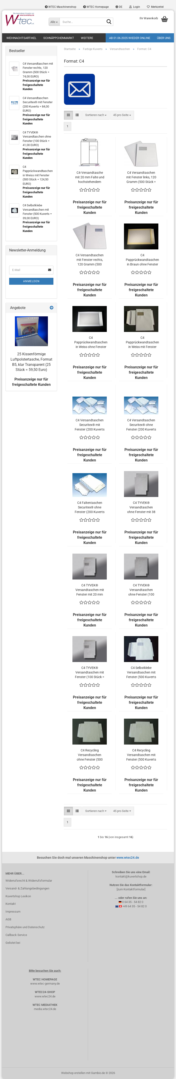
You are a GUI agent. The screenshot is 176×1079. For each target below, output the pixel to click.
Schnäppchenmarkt (58, 38)
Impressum (13, 911)
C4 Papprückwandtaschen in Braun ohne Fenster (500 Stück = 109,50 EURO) (142, 260)
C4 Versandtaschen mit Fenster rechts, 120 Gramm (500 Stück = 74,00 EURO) (89, 260)
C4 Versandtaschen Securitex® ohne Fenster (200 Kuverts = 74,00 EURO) (141, 425)
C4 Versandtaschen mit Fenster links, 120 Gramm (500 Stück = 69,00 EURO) (141, 177)
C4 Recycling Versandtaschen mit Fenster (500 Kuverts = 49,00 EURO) (141, 755)
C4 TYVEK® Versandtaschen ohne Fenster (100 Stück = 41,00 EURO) (141, 590)
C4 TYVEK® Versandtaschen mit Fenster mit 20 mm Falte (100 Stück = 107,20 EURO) (89, 590)
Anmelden (31, 281)
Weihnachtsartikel (21, 38)
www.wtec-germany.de (45, 983)
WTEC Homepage (96, 6)
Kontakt (11, 903)
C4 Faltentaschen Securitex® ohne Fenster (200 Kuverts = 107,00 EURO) (89, 507)
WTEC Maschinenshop (60, 6)
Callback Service (16, 935)
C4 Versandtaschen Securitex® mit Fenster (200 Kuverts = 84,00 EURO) (89, 425)
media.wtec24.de (45, 1009)
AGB (8, 919)
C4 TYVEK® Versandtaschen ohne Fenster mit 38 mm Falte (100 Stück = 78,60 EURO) (141, 507)
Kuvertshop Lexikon (18, 896)
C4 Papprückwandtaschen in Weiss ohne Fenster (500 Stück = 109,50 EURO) (90, 342)
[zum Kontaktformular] (131, 889)
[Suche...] (54, 22)
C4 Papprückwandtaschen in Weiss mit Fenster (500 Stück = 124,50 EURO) (142, 342)
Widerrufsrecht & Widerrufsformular (29, 880)
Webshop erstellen (73, 1073)
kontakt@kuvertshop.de (131, 876)
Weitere (87, 38)
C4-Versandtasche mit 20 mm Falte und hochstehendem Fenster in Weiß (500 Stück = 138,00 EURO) (89, 177)
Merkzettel (155, 6)
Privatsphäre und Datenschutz (25, 927)
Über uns (163, 38)
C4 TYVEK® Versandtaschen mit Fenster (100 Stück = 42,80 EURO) (89, 672)
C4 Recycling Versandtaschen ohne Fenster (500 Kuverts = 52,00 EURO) (90, 755)
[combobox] (96, 115)
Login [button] (134, 6)
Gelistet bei (13, 942)
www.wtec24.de (127, 857)
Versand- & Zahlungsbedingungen (27, 888)
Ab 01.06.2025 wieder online (129, 38)
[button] (119, 6)
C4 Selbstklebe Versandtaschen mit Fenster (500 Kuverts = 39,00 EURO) (141, 672)
